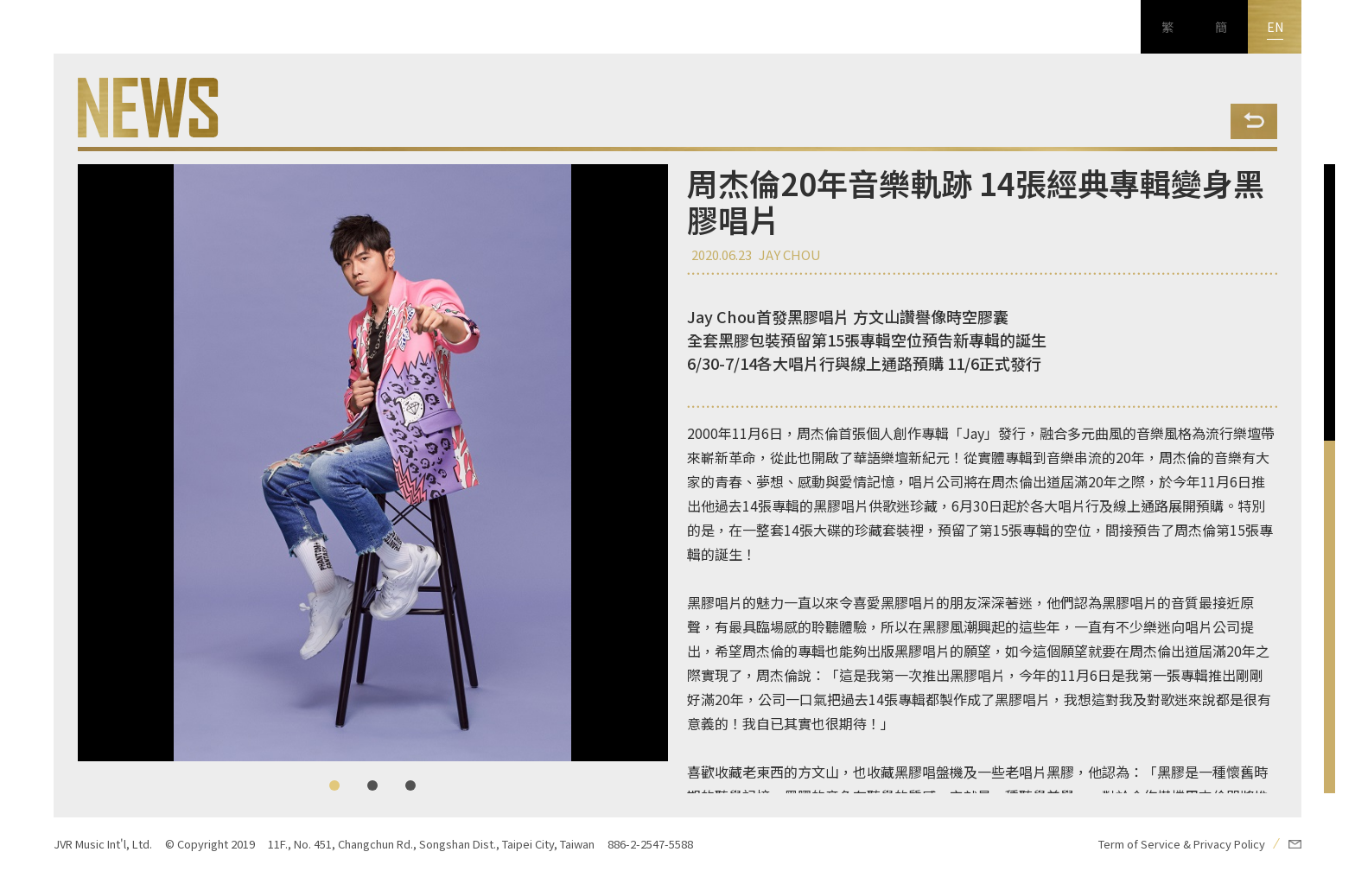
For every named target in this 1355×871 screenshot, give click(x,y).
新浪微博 (27, 790)
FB (27, 683)
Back (1254, 121)
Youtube (27, 737)
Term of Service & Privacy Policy (1181, 844)
